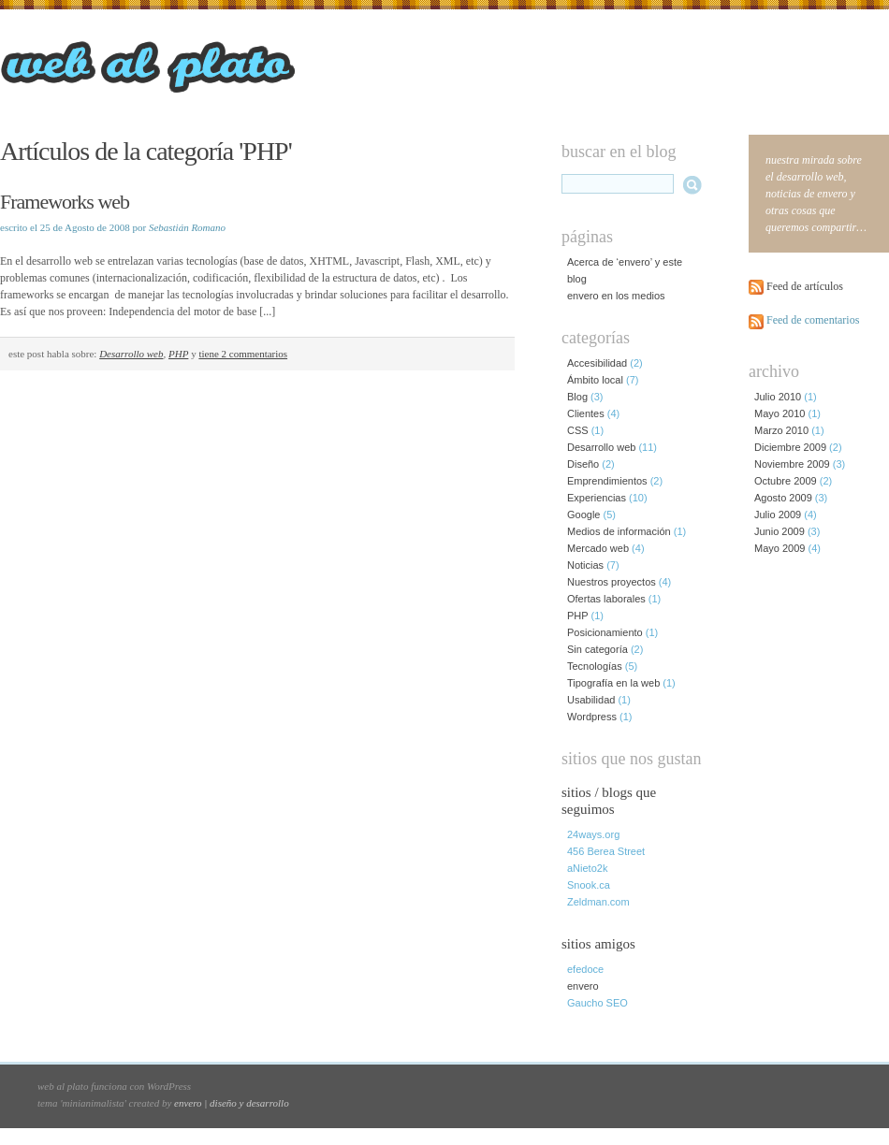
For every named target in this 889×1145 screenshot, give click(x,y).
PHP (178, 353)
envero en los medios (616, 295)
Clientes (586, 413)
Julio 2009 (777, 514)
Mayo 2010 (779, 413)
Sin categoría (597, 649)
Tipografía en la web (613, 682)
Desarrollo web (131, 353)
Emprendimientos (607, 480)
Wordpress (592, 716)
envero (583, 986)
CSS (578, 430)
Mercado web (598, 548)
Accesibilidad (597, 363)
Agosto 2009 (783, 497)
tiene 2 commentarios (242, 353)
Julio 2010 (777, 396)
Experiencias (596, 497)
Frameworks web (64, 201)
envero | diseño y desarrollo (231, 1103)
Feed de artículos (804, 286)
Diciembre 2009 (790, 447)
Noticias (585, 565)
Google (583, 514)
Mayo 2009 (779, 548)
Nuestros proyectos (611, 581)
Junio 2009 (779, 531)
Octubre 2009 (785, 480)
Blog (577, 396)
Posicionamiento (605, 632)
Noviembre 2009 (792, 464)
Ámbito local (595, 379)
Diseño (583, 464)
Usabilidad (591, 699)
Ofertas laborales (606, 598)
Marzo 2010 (781, 430)
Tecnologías (594, 666)
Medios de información (619, 531)
